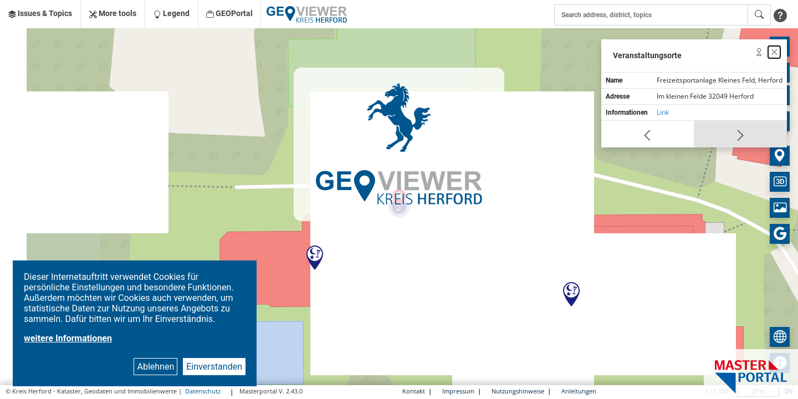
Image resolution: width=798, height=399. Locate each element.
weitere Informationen (68, 338)
